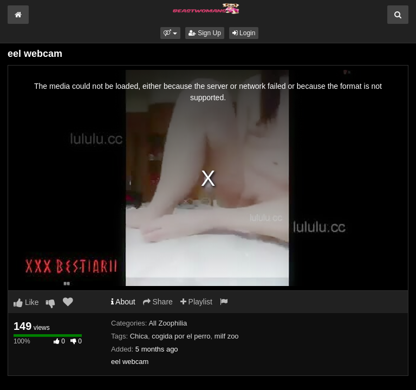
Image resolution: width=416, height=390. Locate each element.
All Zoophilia (167, 323)
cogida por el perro (181, 336)
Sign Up (204, 33)
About (123, 301)
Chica (139, 336)
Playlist (196, 301)
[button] (170, 33)
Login (244, 33)
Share (158, 301)
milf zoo (226, 336)
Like (26, 302)
